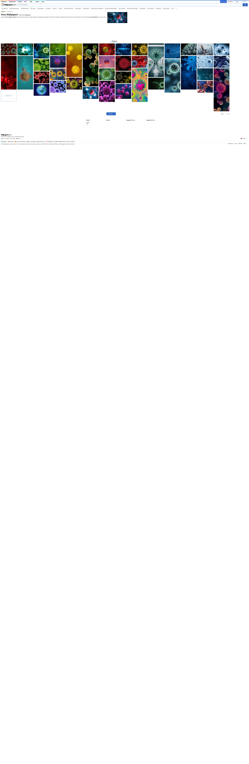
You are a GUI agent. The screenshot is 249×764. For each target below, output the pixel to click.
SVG (25, 1)
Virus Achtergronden (32, 141)
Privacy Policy (230, 143)
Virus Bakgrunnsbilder (61, 141)
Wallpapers (4, 1)
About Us (2, 138)
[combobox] (130, 4)
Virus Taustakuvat (71, 141)
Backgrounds (12, 1)
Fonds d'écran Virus (42, 141)
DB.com (18, 138)
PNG (31, 1)
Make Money (230, 1)
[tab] (114, 41)
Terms (235, 143)
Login (237, 1)
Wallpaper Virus (51, 141)
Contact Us (7, 138)
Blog (14, 138)
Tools (42, 1)
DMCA (244, 143)
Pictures (20, 1)
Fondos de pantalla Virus (21, 141)
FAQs (12, 138)
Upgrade (224, 1)
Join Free (244, 1)
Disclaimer (240, 143)
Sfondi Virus (11, 141)
